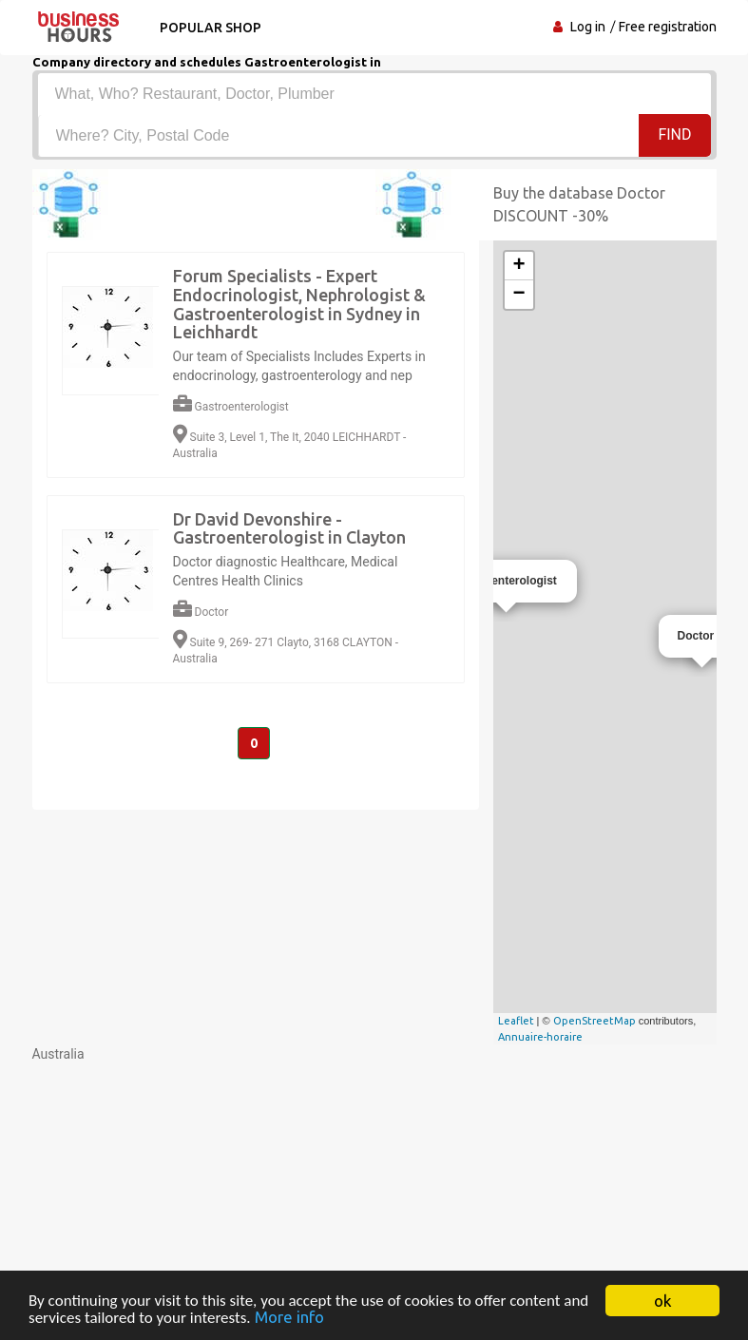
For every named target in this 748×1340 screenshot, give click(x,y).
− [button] (518, 294)
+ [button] (518, 266)
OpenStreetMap (594, 1020)
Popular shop (210, 27)
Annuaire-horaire (540, 1037)
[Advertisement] (374, 1196)
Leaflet (516, 1020)
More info (289, 1318)
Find (674, 134)
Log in (587, 26)
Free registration (668, 26)
